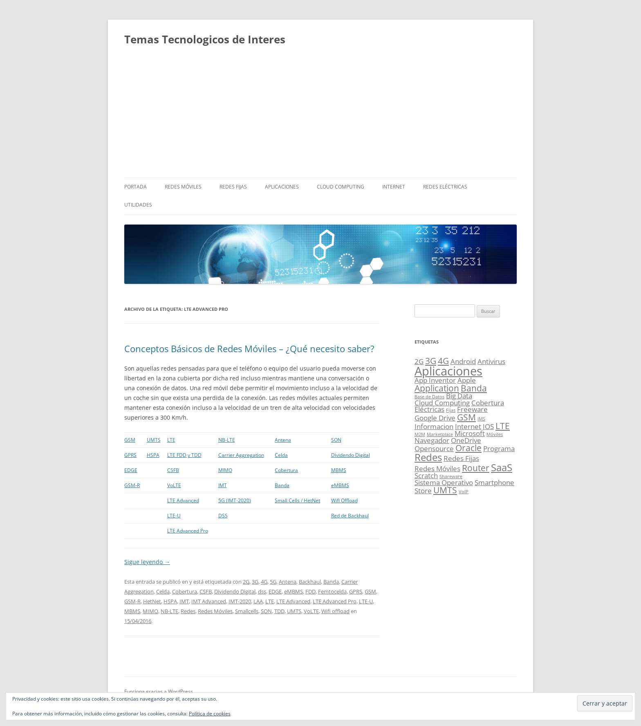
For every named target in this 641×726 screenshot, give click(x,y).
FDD (310, 591)
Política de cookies (210, 713)
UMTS (154, 439)
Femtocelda (332, 591)
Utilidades (138, 204)
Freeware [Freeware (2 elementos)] (472, 409)
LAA (258, 601)
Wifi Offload (344, 500)
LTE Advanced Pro (187, 530)
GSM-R (132, 485)
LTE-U (174, 515)
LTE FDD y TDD (184, 455)
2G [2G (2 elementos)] (419, 361)
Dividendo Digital (350, 455)
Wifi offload (335, 611)
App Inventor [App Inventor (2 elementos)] (435, 380)
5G (273, 581)
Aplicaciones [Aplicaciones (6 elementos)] (448, 371)
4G (264, 581)
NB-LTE (226, 439)
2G (246, 581)
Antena (283, 439)
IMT (222, 485)
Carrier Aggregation (241, 455)
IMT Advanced (208, 601)
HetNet (152, 601)
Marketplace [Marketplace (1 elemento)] (440, 434)
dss (262, 591)
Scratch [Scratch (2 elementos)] (426, 475)
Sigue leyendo (147, 562)
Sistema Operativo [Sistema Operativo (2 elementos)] (444, 482)
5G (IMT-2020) (234, 500)
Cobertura (286, 470)
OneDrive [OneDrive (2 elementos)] (466, 440)
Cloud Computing (340, 186)
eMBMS (340, 485)
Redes (188, 611)
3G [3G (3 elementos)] (430, 360)
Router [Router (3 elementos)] (475, 468)
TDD (279, 611)
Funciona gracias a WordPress (158, 691)
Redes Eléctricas (445, 186)
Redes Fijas (233, 186)
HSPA (153, 455)
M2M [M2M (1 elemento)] (420, 434)
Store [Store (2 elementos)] (423, 490)
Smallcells (246, 611)
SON (336, 439)
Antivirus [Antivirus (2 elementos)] (491, 361)
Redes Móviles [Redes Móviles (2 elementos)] (437, 468)
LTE (171, 439)
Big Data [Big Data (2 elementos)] (459, 395)
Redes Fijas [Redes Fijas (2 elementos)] (461, 458)
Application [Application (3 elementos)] (437, 388)
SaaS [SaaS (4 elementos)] (501, 467)
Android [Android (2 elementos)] (463, 361)
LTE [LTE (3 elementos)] (502, 426)
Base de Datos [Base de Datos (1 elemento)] (429, 397)
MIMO (225, 470)
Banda (282, 485)
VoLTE (174, 485)
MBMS (338, 470)
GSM (129, 439)
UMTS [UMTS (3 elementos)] (445, 490)
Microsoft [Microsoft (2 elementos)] (470, 433)
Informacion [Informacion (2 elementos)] (434, 426)
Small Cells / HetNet (297, 500)
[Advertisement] (320, 116)
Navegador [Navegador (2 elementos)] (432, 440)
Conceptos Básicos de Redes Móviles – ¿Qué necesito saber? (249, 348)
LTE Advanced (183, 500)
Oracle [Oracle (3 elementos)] (468, 448)
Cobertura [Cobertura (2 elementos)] (487, 402)
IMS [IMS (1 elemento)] (481, 419)
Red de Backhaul (350, 515)
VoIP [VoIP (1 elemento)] (463, 491)
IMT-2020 (240, 601)
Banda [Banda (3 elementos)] (474, 388)
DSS (223, 515)
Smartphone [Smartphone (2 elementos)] (494, 482)
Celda (281, 455)
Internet (393, 186)
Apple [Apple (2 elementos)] (466, 380)
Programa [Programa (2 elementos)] (499, 448)
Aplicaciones (282, 186)
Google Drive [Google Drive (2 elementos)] (435, 418)
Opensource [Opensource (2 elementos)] (434, 448)
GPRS (130, 455)
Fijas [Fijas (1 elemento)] (450, 410)
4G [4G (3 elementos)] (443, 360)
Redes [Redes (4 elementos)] (428, 457)
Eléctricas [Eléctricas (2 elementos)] (429, 409)
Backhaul (310, 581)
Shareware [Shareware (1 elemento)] (450, 476)
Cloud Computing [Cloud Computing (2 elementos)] (442, 402)
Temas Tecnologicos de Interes (204, 39)
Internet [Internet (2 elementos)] (468, 426)
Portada (135, 186)
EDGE (130, 470)
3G (255, 581)
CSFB (173, 470)
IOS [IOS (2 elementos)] (488, 426)
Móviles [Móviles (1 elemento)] (494, 434)
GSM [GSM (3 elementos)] (466, 417)
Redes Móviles (183, 186)
